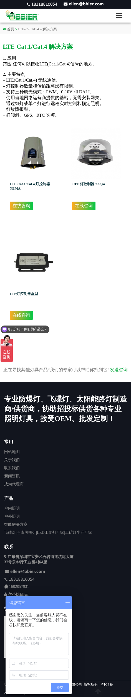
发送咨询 (119, 369)
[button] (121, 15)
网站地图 (12, 451)
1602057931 (19, 586)
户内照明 (12, 508)
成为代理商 (14, 484)
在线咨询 (21, 205)
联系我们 (12, 468)
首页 (8, 29)
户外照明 (12, 516)
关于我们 (12, 460)
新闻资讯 (12, 476)
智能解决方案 (15, 524)
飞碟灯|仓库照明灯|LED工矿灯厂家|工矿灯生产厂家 (48, 532)
